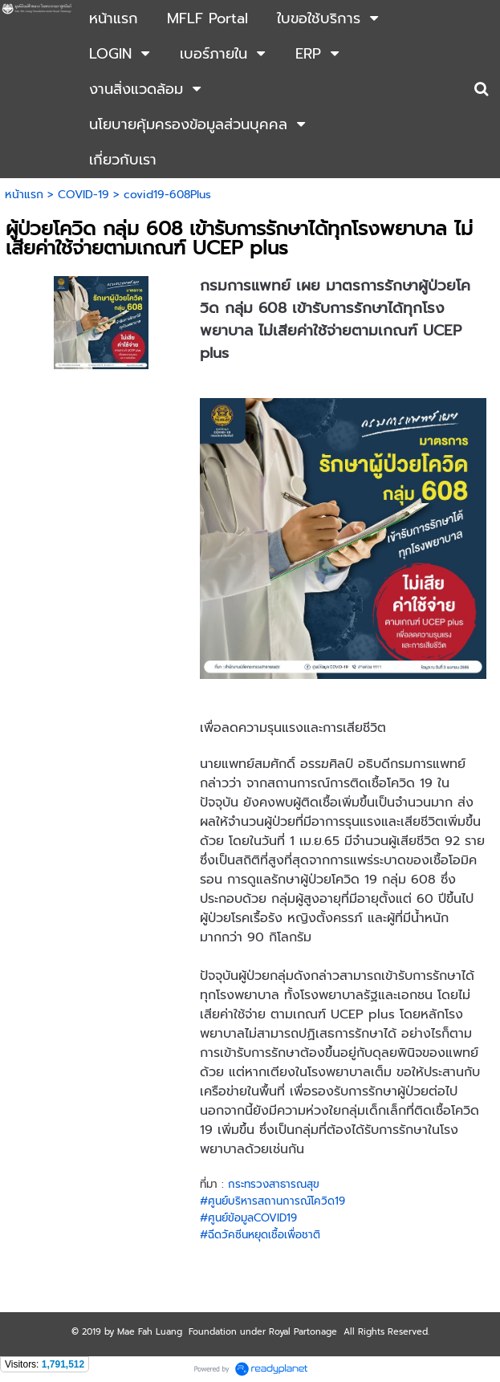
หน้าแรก (24, 194)
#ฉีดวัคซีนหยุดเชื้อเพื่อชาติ (260, 1234)
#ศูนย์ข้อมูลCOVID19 (248, 1217)
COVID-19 (83, 194)
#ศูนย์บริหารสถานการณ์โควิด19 (272, 1201)
